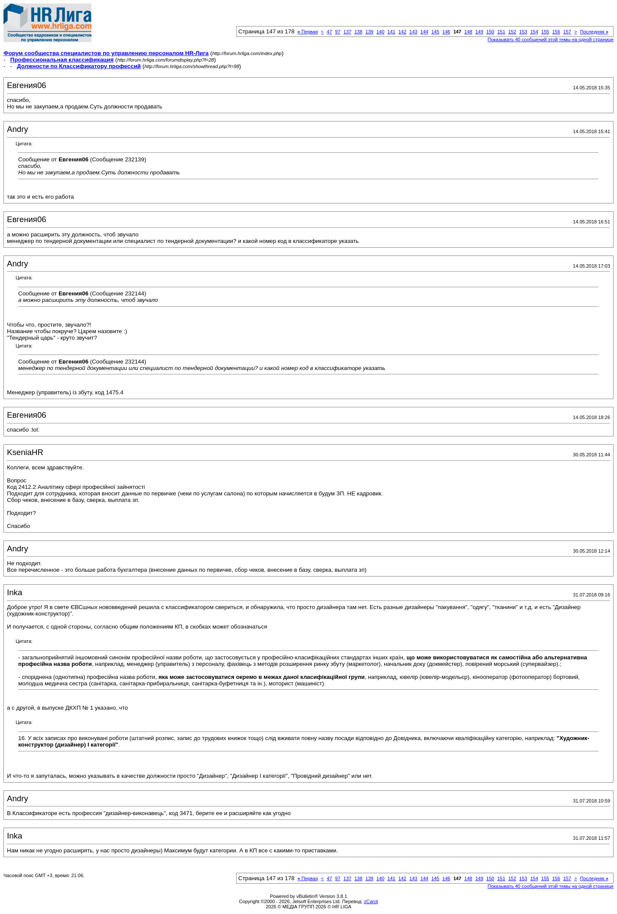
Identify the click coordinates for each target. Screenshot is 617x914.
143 (413, 31)
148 (468, 31)
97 (337, 31)
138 (358, 31)
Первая (308, 31)
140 (380, 31)
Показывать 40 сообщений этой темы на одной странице (550, 39)
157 (567, 31)
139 (369, 31)
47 (329, 31)
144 (424, 31)
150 (490, 31)
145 (435, 31)
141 (391, 31)
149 (479, 31)
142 (402, 31)
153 (523, 31)
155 (545, 31)
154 (534, 31)
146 (446, 31)
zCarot (371, 901)
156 (556, 31)
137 (347, 31)
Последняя (594, 31)
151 (501, 31)
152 (512, 31)
